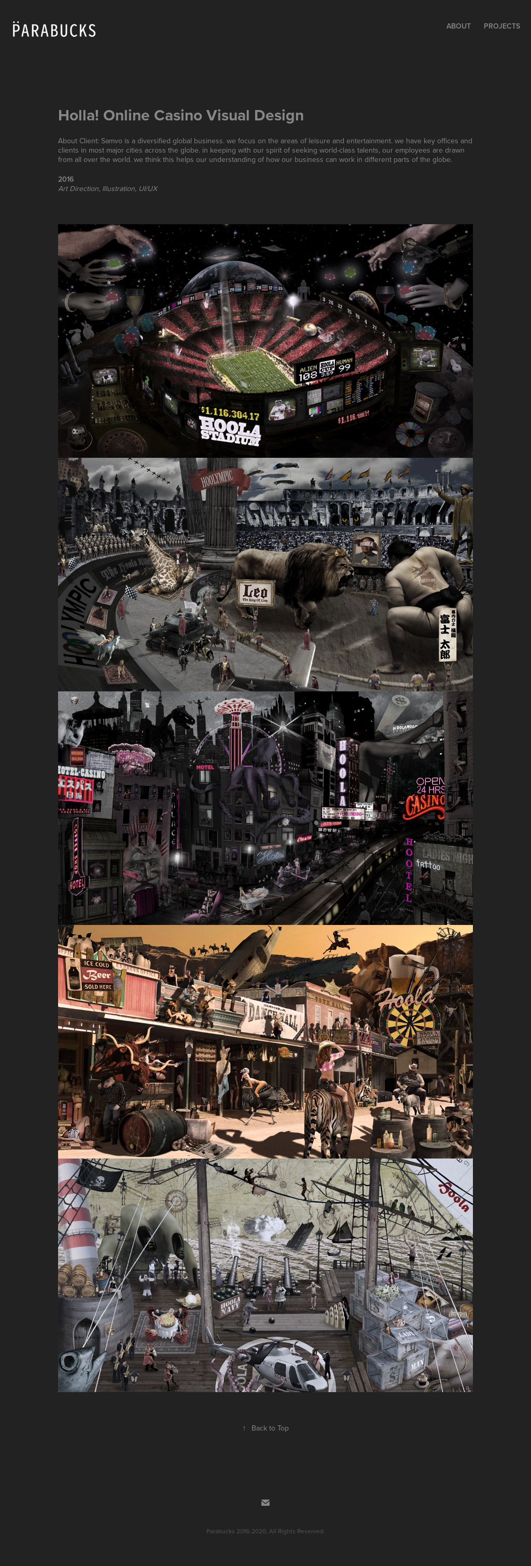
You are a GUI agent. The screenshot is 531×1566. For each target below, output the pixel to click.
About (458, 26)
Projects (502, 26)
